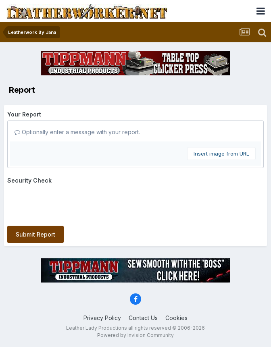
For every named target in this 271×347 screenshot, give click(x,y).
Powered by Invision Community (135, 335)
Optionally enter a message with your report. (77, 132)
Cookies (176, 317)
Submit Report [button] (35, 234)
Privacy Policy (102, 317)
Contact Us (143, 317)
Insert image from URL (221, 153)
